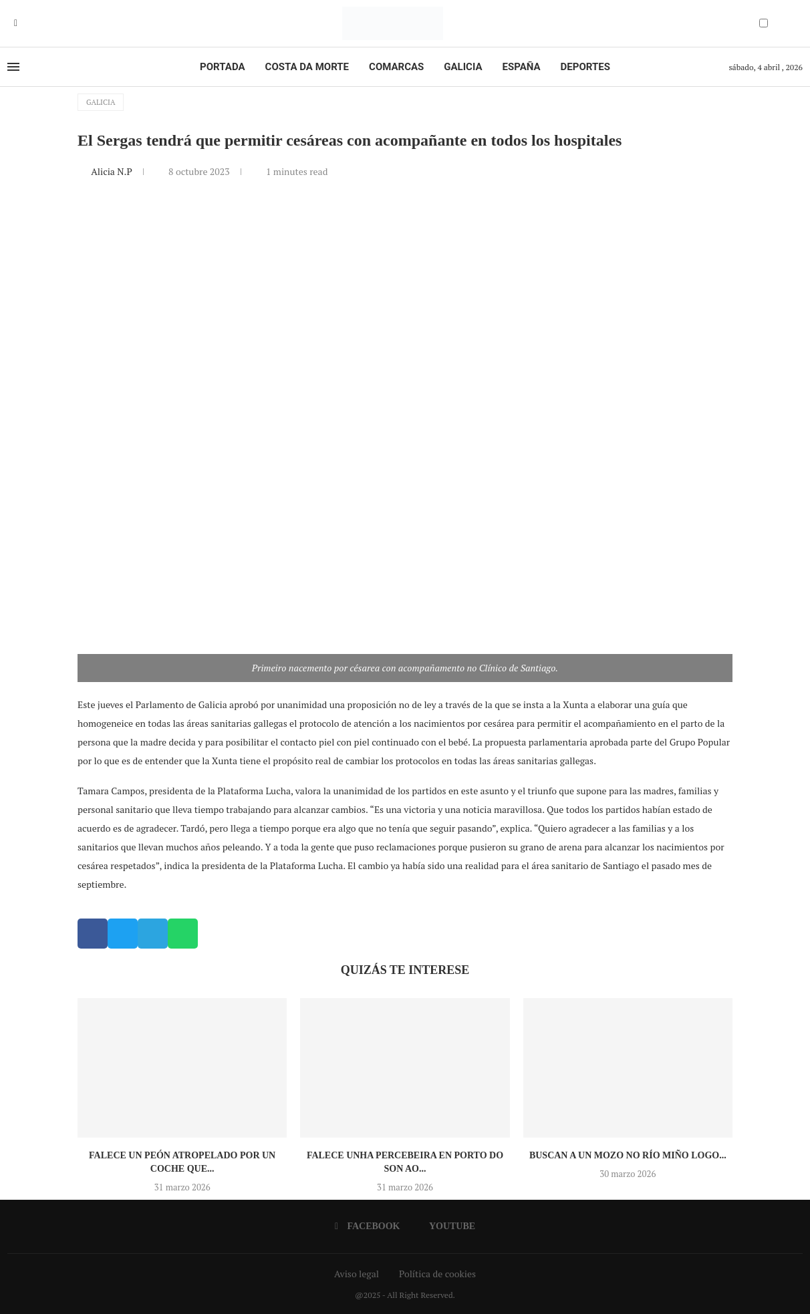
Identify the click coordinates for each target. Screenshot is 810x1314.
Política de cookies (437, 1273)
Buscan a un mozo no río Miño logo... (627, 1155)
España (522, 67)
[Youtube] (25, 23)
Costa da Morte (307, 67)
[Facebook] (15, 23)
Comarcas (396, 67)
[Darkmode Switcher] (763, 23)
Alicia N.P (112, 171)
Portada (222, 67)
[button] (93, 934)
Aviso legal (356, 1273)
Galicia (463, 67)
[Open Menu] (13, 67)
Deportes (585, 67)
